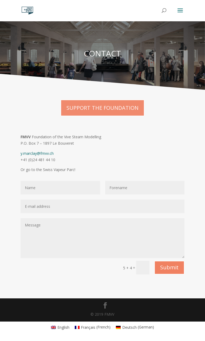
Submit (169, 267)
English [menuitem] (63, 327)
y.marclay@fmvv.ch (37, 153)
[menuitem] (60, 327)
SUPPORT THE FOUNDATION (102, 107)
